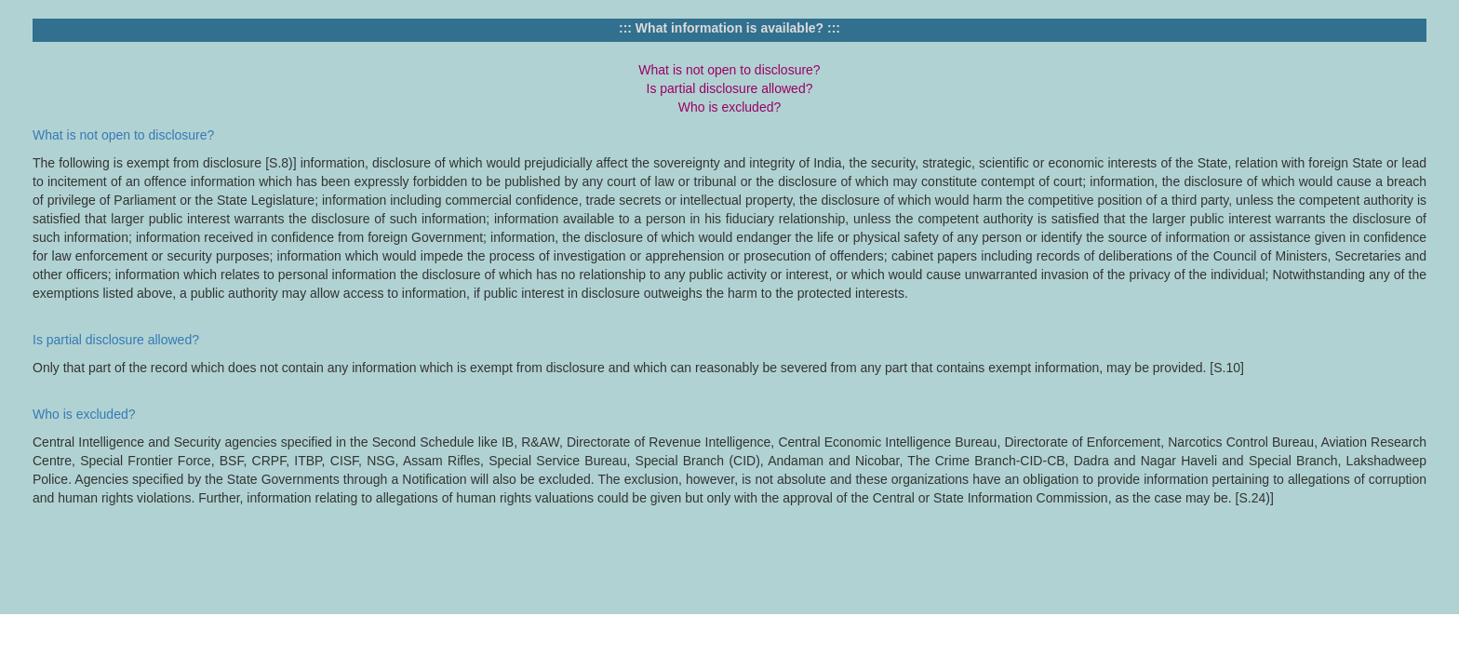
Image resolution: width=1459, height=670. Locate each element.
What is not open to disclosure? (123, 134)
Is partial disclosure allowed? (116, 339)
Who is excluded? (84, 414)
